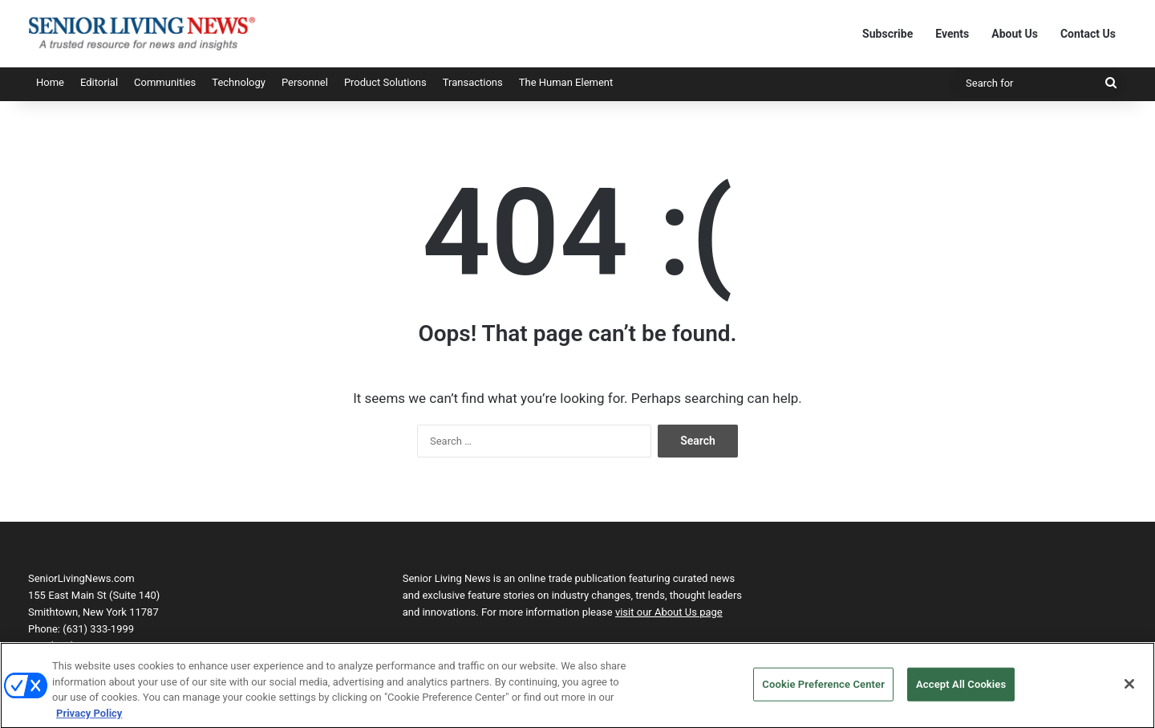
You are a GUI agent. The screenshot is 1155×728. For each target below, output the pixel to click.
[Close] (1129, 688)
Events (952, 33)
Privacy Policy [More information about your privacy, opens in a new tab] (89, 718)
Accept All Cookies (961, 689)
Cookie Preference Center (823, 689)
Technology (238, 82)
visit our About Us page (669, 612)
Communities (165, 82)
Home (50, 82)
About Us (1014, 33)
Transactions (473, 82)
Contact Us (1088, 33)
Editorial (99, 82)
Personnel (305, 82)
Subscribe (887, 33)
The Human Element (566, 82)
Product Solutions (385, 82)
